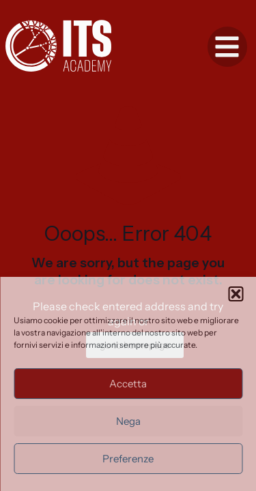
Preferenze (128, 458)
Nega (128, 421)
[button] (235, 294)
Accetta (128, 383)
